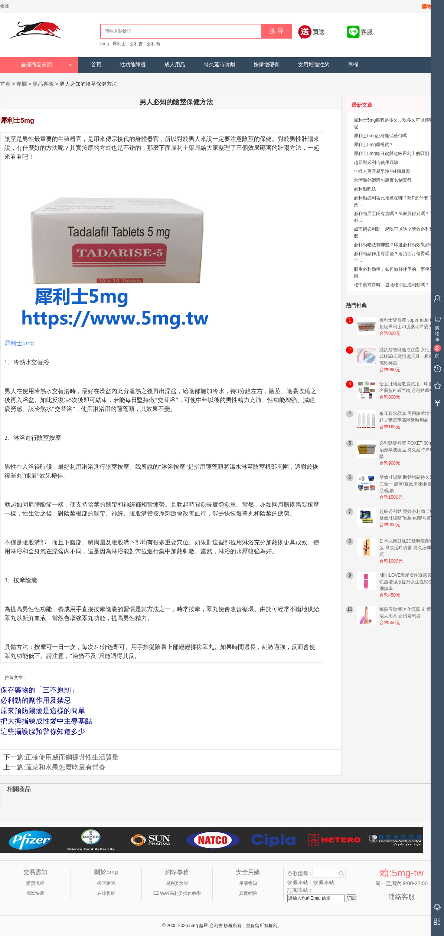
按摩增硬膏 (267, 64)
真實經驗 (248, 893)
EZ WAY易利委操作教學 (177, 893)
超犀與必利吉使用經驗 (376, 162)
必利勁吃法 (365, 189)
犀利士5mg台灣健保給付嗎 (380, 135)
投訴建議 (106, 883)
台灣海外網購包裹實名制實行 (383, 180)
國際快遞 (35, 893)
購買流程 (35, 883)
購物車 (429, 6)
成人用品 (174, 64)
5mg (104, 43)
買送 (318, 32)
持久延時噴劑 (219, 64)
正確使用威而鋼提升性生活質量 (72, 757)
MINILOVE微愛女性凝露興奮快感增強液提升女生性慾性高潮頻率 (408, 582)
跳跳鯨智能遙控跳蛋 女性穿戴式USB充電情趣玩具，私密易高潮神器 (408, 356)
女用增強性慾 (313, 64)
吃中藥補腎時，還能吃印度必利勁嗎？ (392, 284)
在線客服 (106, 893)
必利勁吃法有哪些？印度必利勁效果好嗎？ (396, 244)
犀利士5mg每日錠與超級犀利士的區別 (391, 153)
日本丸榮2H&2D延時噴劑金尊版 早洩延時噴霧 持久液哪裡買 (408, 547)
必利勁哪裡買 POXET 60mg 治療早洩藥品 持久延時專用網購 (408, 450)
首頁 (96, 64)
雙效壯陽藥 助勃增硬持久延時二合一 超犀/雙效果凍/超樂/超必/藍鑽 (408, 484)
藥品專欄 (43, 84)
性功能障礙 (133, 64)
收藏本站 (323, 882)
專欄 (353, 64)
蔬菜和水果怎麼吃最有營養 (65, 767)
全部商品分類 (47, 64)
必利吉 (136, 43)
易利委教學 (177, 883)
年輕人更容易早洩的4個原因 (382, 171)
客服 (367, 32)
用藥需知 (248, 883)
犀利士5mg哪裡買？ (374, 144)
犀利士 (119, 43)
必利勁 (153, 43)
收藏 (4, 6)
